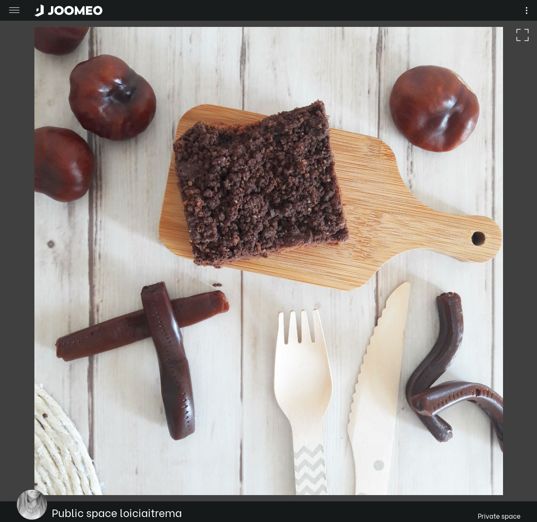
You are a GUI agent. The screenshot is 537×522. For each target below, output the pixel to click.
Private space (499, 515)
